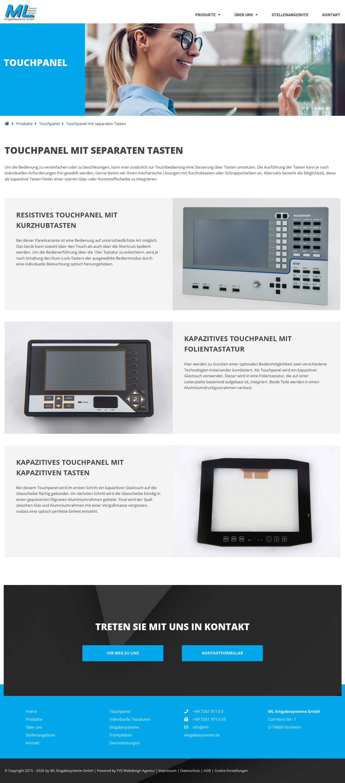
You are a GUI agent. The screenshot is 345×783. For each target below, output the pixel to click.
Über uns (34, 727)
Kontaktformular (222, 653)
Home (31, 711)
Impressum (168, 770)
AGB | (209, 770)
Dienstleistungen (124, 742)
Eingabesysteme (124, 727)
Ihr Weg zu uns (123, 653)
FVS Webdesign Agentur (136, 770)
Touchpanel (49, 123)
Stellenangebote (40, 735)
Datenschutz (190, 770)
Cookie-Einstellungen (231, 770)
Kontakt (33, 742)
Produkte (24, 123)
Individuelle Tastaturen (130, 719)
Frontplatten (120, 735)
